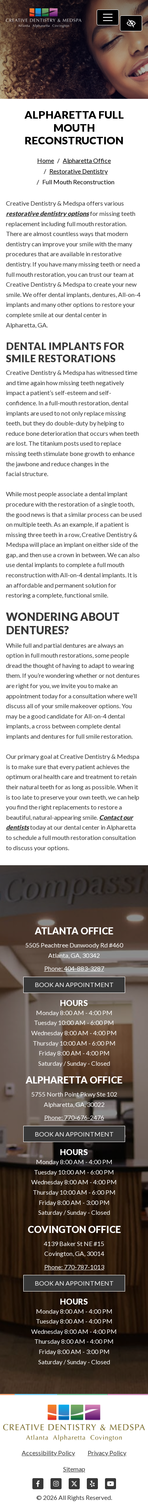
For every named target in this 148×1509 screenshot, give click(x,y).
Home (45, 160)
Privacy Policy (107, 1452)
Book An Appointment (74, 984)
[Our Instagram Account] (56, 1487)
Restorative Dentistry (78, 171)
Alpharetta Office (87, 160)
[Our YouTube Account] (110, 1487)
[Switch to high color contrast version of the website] (131, 23)
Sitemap (74, 1469)
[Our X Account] (74, 1487)
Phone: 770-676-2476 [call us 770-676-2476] (74, 1117)
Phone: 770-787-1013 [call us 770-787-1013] (74, 1267)
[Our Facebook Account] (38, 1487)
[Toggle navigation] (108, 17)
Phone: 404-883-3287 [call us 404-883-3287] (74, 968)
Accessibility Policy (48, 1452)
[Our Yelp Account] (92, 1487)
